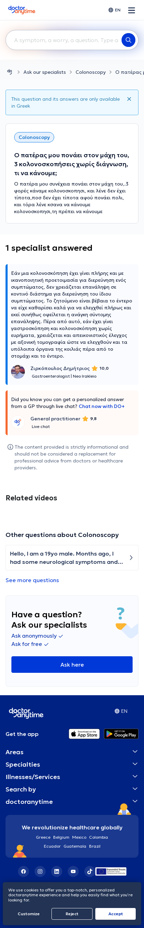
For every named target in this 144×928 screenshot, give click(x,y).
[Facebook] (23, 871)
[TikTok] (89, 871)
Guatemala (75, 846)
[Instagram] (40, 871)
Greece (43, 837)
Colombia (98, 837)
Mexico (79, 837)
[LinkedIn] (56, 871)
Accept (115, 913)
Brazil (94, 846)
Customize (29, 913)
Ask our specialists (44, 72)
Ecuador (52, 846)
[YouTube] (73, 871)
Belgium (61, 837)
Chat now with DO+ (102, 406)
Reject (72, 913)
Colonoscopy (91, 72)
